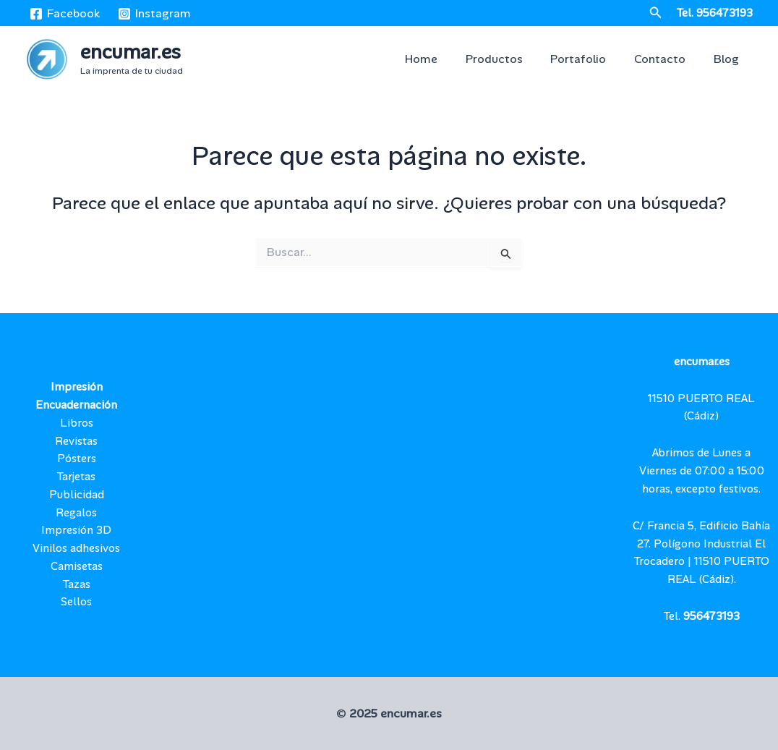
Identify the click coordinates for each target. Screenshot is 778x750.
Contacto (667, 59)
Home (443, 59)
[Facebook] (65, 13)
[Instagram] (155, 13)
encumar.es (130, 51)
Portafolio (590, 59)
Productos (510, 59)
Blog (728, 59)
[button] (655, 13)
